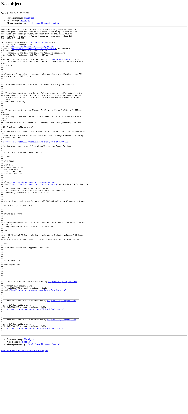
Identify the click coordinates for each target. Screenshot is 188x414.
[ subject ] (46, 23)
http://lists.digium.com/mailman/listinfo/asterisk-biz (38, 342)
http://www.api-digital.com (62, 332)
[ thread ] (37, 23)
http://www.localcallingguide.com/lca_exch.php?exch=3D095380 (35, 164)
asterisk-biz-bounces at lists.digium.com (32, 50)
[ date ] (30, 23)
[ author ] (56, 23)
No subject (29, 18)
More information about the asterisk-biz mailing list (24, 411)
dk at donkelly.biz (37, 45)
